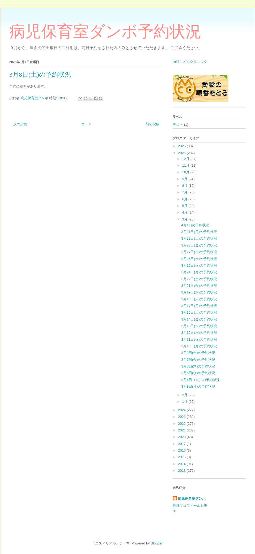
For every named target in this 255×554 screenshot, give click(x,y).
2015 (182, 457)
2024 (182, 410)
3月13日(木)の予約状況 (199, 326)
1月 (185, 402)
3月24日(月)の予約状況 (199, 272)
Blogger (156, 543)
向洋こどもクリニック (190, 62)
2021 (182, 430)
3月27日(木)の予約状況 (199, 252)
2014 (182, 464)
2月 (185, 395)
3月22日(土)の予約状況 (199, 279)
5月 (185, 206)
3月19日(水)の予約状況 (199, 292)
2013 (182, 471)
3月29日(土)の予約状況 (199, 238)
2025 (182, 153)
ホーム (86, 124)
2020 (182, 437)
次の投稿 (20, 124)
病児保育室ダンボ (192, 498)
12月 (186, 159)
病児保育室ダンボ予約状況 (105, 31)
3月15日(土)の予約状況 (199, 312)
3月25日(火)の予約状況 (199, 265)
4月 (185, 212)
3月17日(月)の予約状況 (199, 306)
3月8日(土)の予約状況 (198, 353)
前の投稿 (152, 124)
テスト (178, 125)
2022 (182, 424)
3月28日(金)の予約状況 (199, 245)
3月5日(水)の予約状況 (198, 373)
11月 (186, 165)
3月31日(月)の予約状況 (199, 232)
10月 (186, 172)
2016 (182, 450)
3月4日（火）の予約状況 (200, 380)
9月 (185, 179)
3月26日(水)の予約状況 (199, 259)
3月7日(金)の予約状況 (198, 360)
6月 (185, 199)
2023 (182, 417)
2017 (182, 444)
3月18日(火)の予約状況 (199, 299)
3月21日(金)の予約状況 (199, 286)
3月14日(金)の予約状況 (199, 319)
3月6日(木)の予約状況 (198, 366)
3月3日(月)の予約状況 (198, 386)
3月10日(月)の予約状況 (199, 346)
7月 (185, 192)
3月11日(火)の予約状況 (199, 339)
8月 (185, 186)
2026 (182, 146)
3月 (185, 219)
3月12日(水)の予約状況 (199, 333)
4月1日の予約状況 (195, 225)
